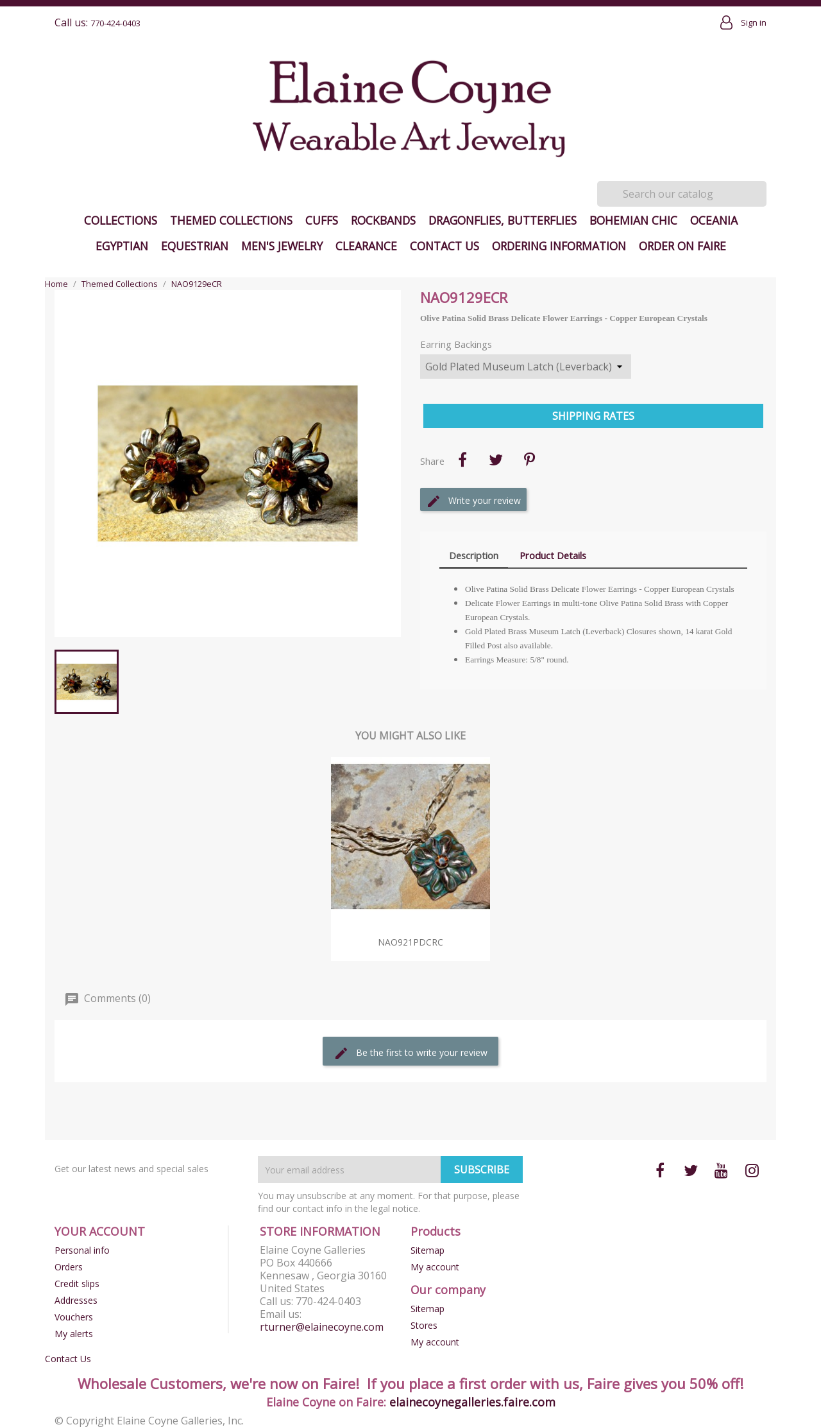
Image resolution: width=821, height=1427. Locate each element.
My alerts (74, 1334)
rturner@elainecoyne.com (322, 1327)
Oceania (714, 220)
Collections (120, 220)
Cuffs (321, 220)
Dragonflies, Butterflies (502, 220)
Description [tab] (473, 555)
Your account (100, 1231)
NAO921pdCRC (410, 942)
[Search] (681, 194)
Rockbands (383, 220)
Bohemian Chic (633, 220)
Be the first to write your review (410, 1053)
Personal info (82, 1250)
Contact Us (444, 246)
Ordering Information (559, 246)
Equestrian (194, 246)
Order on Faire (682, 246)
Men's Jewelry (282, 246)
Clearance (366, 246)
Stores (423, 1325)
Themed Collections (231, 220)
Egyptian (122, 246)
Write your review (473, 501)
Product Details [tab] (553, 555)
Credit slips (77, 1283)
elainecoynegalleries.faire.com (472, 1402)
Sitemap (427, 1250)
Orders (69, 1267)
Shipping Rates (593, 416)
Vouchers (74, 1317)
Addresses (76, 1300)
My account (434, 1267)
